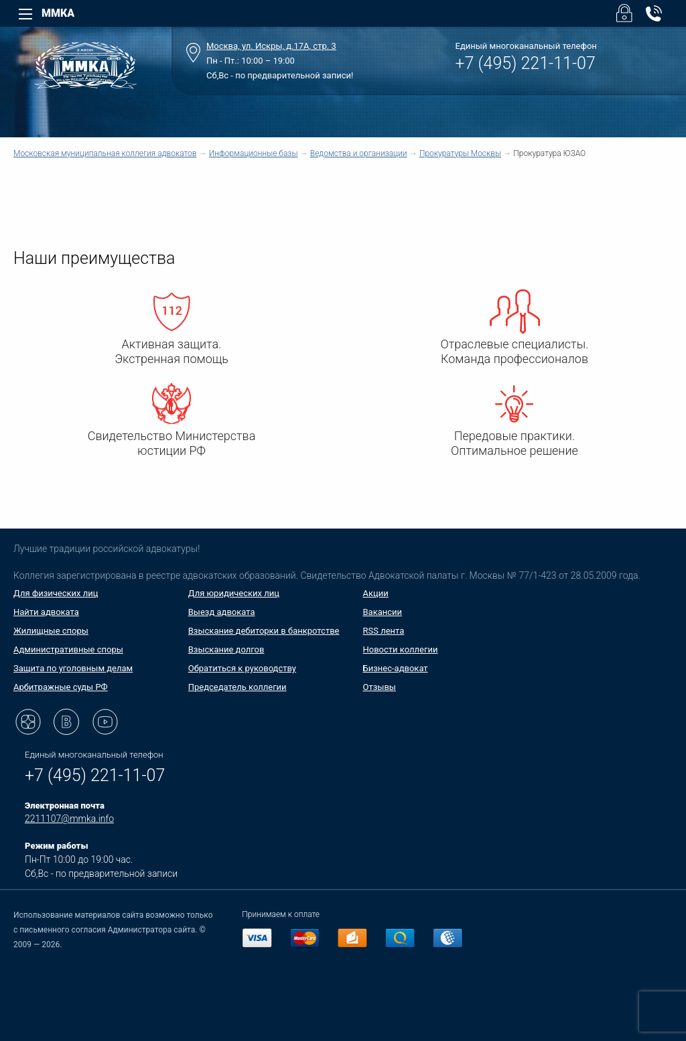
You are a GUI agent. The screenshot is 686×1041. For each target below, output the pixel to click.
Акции (376, 593)
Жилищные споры (50, 631)
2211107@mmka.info (69, 818)
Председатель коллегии (237, 687)
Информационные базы (253, 153)
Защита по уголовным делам (73, 668)
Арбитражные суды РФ (60, 687)
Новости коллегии (400, 649)
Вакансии (383, 612)
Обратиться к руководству (242, 668)
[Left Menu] (25, 14)
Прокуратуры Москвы (460, 153)
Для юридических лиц (233, 593)
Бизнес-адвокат (395, 668)
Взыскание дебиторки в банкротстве (264, 631)
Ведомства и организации (358, 153)
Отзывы (379, 687)
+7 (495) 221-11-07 (526, 63)
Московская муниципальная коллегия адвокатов (104, 153)
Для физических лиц (55, 593)
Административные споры (68, 649)
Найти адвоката (46, 612)
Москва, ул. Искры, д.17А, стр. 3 (271, 46)
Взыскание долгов (226, 649)
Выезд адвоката (221, 612)
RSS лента (384, 631)
